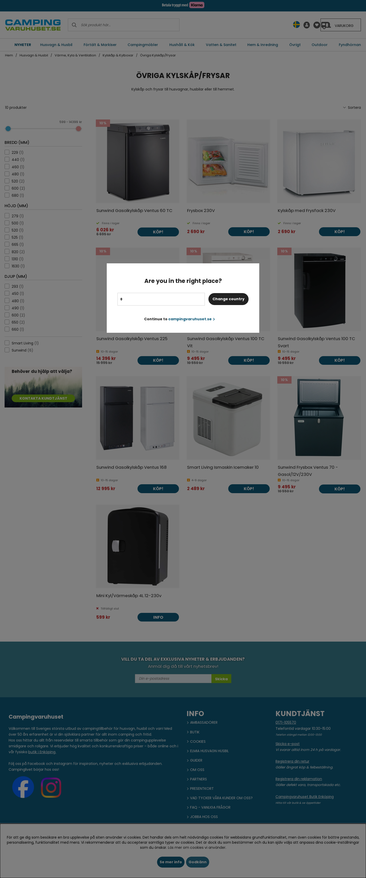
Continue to (179, 319)
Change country (228, 298)
